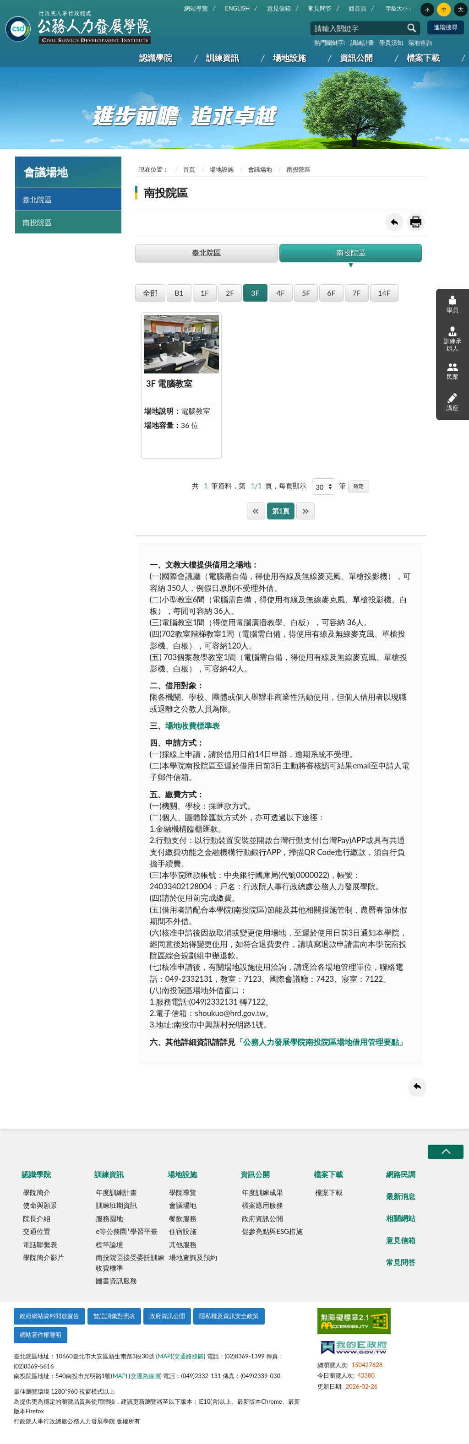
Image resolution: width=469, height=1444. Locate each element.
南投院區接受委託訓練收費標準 (130, 1262)
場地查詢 (420, 42)
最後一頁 (305, 511)
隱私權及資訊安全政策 (229, 1316)
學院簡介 (36, 1192)
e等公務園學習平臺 (126, 1231)
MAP (164, 1356)
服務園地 (109, 1218)
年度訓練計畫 (116, 1192)
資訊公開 (356, 58)
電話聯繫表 (40, 1244)
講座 (452, 401)
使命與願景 (40, 1205)
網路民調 (400, 1174)
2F (230, 292)
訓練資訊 (222, 58)
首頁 (189, 169)
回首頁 (357, 8)
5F (306, 292)
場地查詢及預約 (193, 1257)
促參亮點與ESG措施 (272, 1231)
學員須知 (391, 42)
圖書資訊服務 (116, 1280)
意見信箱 (279, 8)
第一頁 (256, 511)
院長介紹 (36, 1218)
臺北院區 (37, 199)
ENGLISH (237, 8)
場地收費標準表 (192, 725)
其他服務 (182, 1244)
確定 (359, 486)
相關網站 (400, 1218)
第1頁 (281, 511)
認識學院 (155, 58)
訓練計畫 (362, 42)
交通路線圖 (189, 1356)
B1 (179, 292)
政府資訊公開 (262, 1218)
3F (255, 292)
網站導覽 (196, 8)
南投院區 (37, 222)
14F (384, 292)
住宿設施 (182, 1231)
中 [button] (444, 9)
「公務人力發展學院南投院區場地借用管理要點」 (321, 1042)
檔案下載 (423, 58)
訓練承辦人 (453, 339)
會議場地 (260, 169)
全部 (150, 292)
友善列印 (416, 222)
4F (281, 292)
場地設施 (289, 58)
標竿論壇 (109, 1244)
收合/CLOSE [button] (446, 1152)
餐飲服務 (182, 1218)
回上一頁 (394, 222)
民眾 (452, 371)
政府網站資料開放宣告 (49, 1316)
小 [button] (427, 9)
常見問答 (320, 8)
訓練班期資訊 (116, 1205)
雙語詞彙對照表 (114, 1316)
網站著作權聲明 (40, 1334)
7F (357, 292)
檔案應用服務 (262, 1205)
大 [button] (461, 9)
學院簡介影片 (43, 1257)
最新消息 (400, 1196)
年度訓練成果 (262, 1192)
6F (331, 292)
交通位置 (36, 1231)
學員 (452, 304)
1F (205, 292)
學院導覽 (182, 1192)
